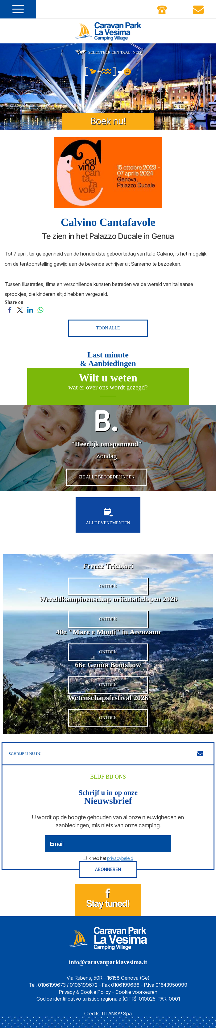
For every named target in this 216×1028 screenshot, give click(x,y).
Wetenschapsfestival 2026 (108, 698)
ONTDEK (108, 586)
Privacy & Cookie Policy (85, 992)
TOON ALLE (108, 328)
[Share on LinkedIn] (30, 309)
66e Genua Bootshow (108, 665)
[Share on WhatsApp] (40, 309)
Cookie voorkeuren (136, 992)
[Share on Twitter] (20, 309)
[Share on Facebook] (10, 309)
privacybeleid (120, 858)
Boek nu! (108, 121)
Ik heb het (110, 858)
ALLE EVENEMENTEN (108, 516)
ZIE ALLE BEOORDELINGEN (106, 477)
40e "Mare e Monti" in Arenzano (108, 632)
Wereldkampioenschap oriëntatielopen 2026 (108, 599)
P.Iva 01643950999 (165, 985)
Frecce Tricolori (108, 566)
